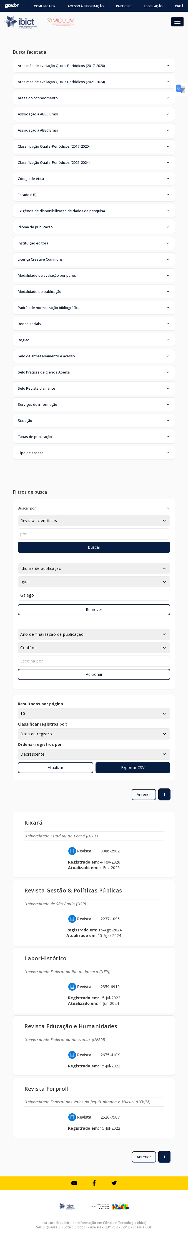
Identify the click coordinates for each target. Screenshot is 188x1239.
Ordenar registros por (40, 744)
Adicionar (94, 674)
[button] (94, 65)
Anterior (144, 794)
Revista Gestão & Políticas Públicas (73, 890)
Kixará (33, 822)
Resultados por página (40, 703)
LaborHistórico (45, 958)
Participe (123, 6)
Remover (94, 609)
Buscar (94, 547)
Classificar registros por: (42, 724)
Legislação (153, 6)
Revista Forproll (46, 1088)
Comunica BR (44, 6)
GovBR (12, 5)
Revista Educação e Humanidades (70, 1026)
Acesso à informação (86, 6)
